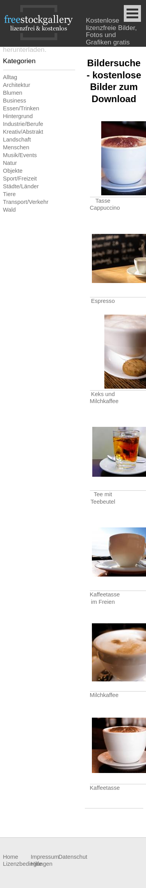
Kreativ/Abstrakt (23, 132)
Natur (10, 163)
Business (14, 100)
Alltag (10, 77)
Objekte (13, 171)
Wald (9, 210)
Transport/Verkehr (26, 202)
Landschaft (17, 139)
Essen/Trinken (21, 108)
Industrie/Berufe (23, 124)
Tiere (9, 194)
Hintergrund (18, 116)
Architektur (16, 85)
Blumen (13, 93)
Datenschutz (72, 857)
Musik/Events (20, 155)
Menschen (16, 147)
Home (10, 857)
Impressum (44, 857)
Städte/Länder (21, 186)
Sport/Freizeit (20, 178)
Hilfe (36, 864)
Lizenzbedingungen (17, 864)
